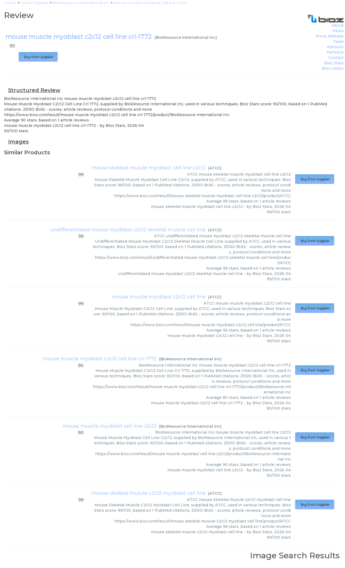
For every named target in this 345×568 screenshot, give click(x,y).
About (338, 25)
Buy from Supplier (38, 57)
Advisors (335, 46)
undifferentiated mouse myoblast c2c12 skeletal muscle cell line (128, 230)
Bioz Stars (334, 63)
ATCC (214, 168)
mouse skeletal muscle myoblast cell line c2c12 (148, 168)
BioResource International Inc (186, 37)
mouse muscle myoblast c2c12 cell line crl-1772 (100, 359)
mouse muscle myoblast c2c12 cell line (159, 297)
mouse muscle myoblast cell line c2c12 (110, 426)
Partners (335, 52)
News (338, 30)
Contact (336, 57)
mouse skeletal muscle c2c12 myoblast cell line (148, 493)
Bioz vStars (333, 68)
